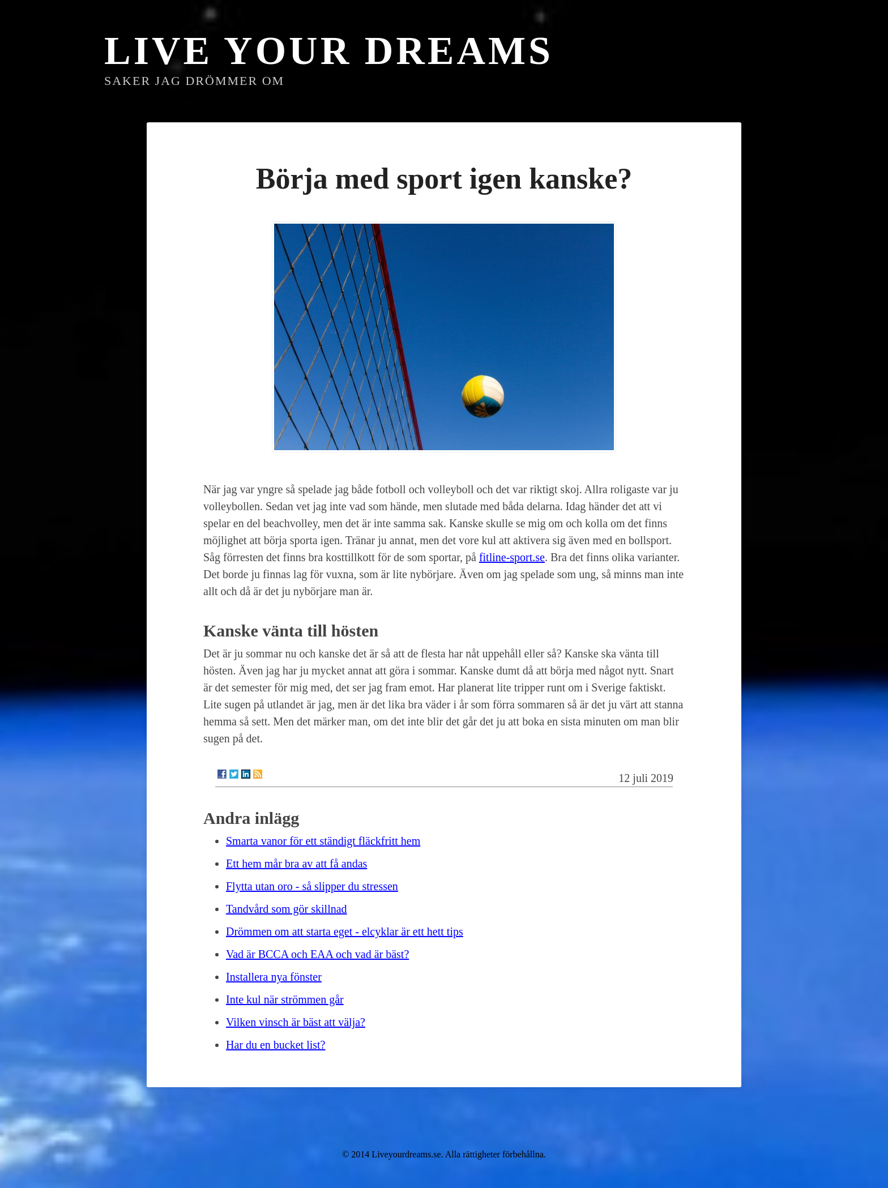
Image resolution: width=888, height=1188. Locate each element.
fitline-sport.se (512, 557)
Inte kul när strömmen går (285, 999)
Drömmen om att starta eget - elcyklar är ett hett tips (344, 931)
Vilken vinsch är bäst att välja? (295, 1022)
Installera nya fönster (274, 977)
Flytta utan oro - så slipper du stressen (312, 886)
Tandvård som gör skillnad (286, 909)
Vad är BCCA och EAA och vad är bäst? (317, 954)
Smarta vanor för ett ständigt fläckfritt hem (323, 841)
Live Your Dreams (328, 50)
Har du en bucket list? (276, 1045)
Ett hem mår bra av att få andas (296, 863)
